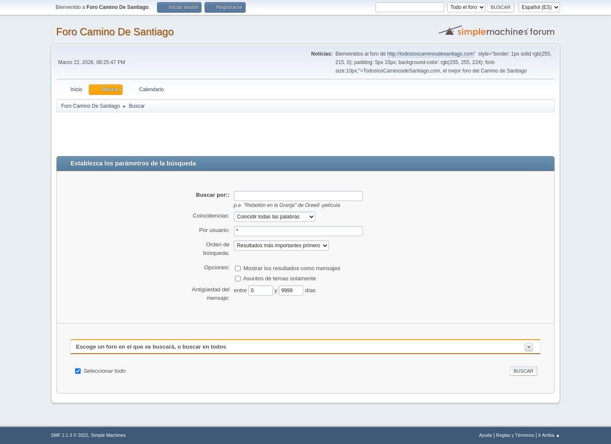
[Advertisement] (205, 132)
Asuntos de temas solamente (279, 278)
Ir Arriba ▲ (549, 435)
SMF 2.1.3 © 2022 (69, 435)
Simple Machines (108, 435)
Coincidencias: (211, 215)
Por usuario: (214, 230)
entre (241, 290)
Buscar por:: (213, 195)
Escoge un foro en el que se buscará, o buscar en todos (151, 346)
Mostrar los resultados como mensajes (292, 268)
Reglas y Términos (515, 435)
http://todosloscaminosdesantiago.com (430, 54)
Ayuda (485, 435)
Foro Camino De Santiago (115, 31)
